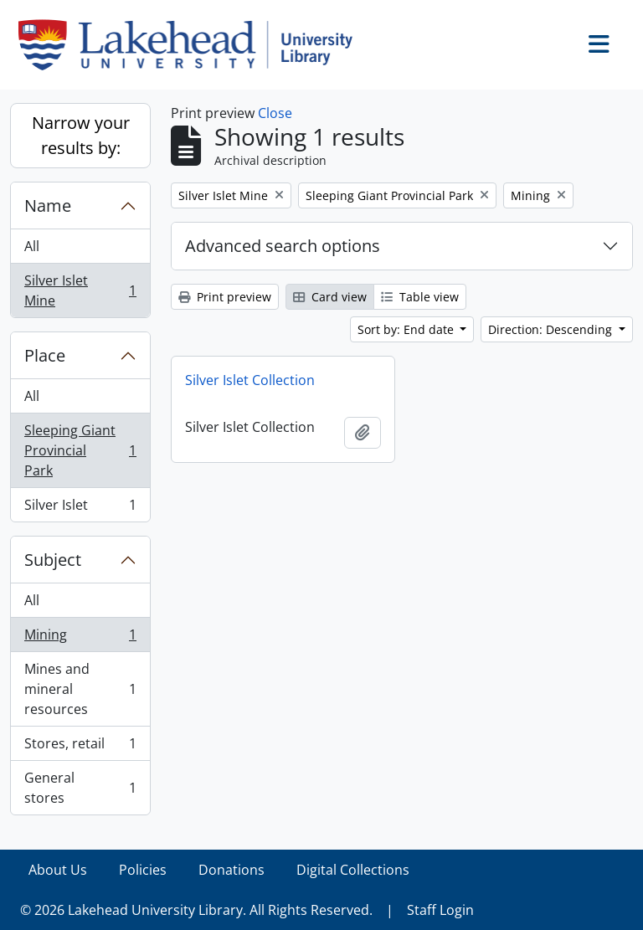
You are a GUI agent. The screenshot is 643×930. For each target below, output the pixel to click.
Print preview (224, 297)
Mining (79, 638)
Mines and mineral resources (79, 689)
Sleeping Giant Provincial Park (79, 450)
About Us (57, 870)
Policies (143, 870)
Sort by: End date (407, 329)
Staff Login (440, 910)
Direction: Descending (551, 329)
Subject (52, 559)
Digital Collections (352, 870)
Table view (420, 297)
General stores (79, 787)
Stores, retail (79, 747)
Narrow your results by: (81, 135)
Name (47, 205)
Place (44, 355)
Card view (330, 297)
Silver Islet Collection (250, 380)
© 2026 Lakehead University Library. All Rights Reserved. (196, 910)
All (31, 246)
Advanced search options (282, 245)
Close (275, 113)
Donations (231, 870)
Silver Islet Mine (79, 290)
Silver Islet (79, 508)
